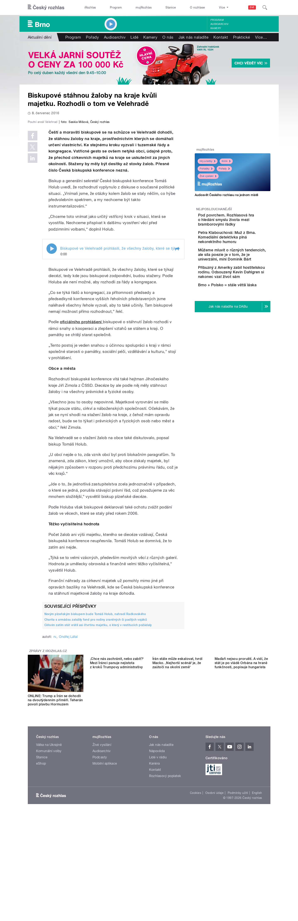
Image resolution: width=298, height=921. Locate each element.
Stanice (170, 7)
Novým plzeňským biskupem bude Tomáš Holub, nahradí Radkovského (95, 702)
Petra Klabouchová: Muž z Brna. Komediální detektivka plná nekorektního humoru (243, 244)
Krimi (226, 161)
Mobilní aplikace (104, 852)
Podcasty (99, 845)
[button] (177, 337)
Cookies (195, 881)
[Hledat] (264, 7)
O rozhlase (197, 7)
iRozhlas (90, 7)
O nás (167, 37)
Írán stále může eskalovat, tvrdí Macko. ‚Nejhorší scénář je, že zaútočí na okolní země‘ (177, 788)
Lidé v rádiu (158, 845)
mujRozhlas (144, 7)
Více (261, 37)
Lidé (134, 37)
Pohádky (206, 168)
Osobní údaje (214, 881)
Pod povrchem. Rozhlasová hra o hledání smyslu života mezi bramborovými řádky (243, 222)
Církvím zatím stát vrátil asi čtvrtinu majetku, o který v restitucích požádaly (98, 713)
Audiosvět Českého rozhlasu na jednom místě (226, 195)
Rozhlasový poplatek (165, 864)
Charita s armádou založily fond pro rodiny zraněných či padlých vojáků (95, 707)
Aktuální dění (40, 37)
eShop (41, 852)
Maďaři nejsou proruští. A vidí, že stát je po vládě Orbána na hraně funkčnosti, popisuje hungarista (241, 788)
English (257, 881)
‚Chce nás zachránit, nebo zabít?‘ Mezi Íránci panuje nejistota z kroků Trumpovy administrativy (117, 788)
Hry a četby (207, 161)
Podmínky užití (238, 881)
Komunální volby (49, 839)
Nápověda (157, 839)
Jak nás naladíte (194, 37)
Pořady (92, 37)
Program (116, 7)
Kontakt (220, 37)
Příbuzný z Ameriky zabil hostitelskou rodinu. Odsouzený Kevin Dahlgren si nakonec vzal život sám (245, 288)
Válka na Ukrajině (49, 833)
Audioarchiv (219, 24)
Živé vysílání (208, 176)
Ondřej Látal (68, 725)
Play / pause (51, 337)
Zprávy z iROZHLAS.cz (48, 739)
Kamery (215, 28)
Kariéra (154, 852)
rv (55, 725)
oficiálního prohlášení (81, 410)
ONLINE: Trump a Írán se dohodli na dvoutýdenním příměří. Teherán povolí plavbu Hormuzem (55, 788)
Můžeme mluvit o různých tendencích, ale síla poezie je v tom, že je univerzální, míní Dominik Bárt (245, 266)
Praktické (241, 37)
